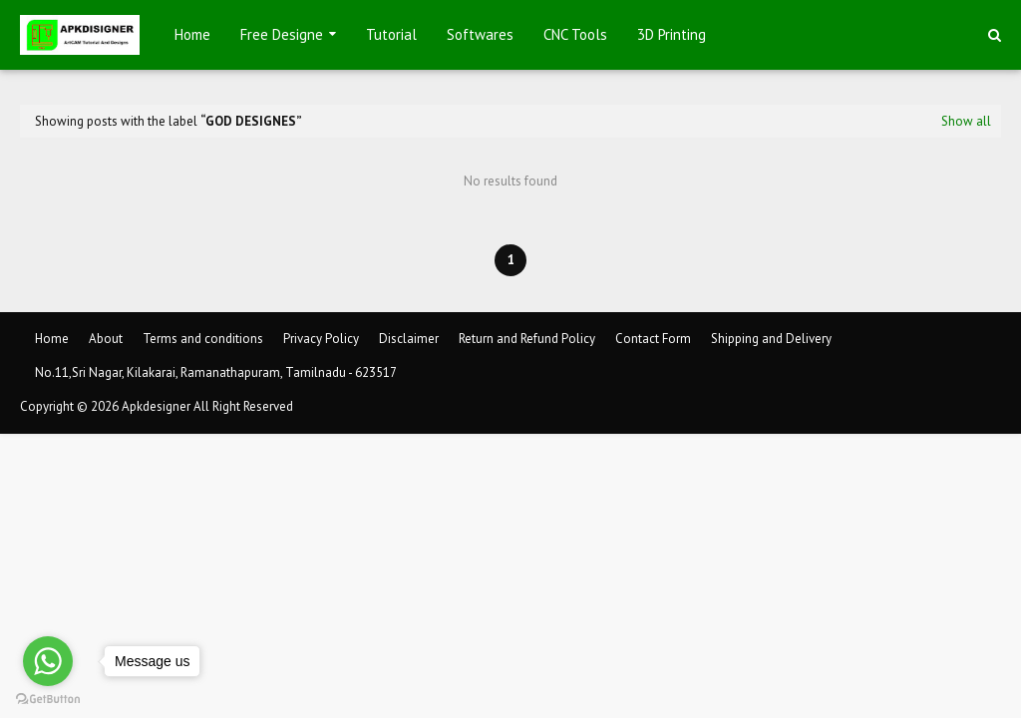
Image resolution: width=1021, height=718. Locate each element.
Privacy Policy (321, 338)
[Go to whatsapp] (48, 661)
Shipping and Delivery (771, 338)
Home (52, 338)
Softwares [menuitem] (480, 34)
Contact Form (653, 338)
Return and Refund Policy (527, 338)
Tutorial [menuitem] (391, 34)
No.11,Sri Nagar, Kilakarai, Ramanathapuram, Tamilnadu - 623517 (216, 372)
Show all (966, 121)
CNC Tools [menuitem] (575, 34)
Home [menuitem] (192, 34)
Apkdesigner (156, 406)
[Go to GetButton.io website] (48, 698)
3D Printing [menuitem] (671, 34)
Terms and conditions (203, 338)
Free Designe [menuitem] (281, 34)
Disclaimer (409, 338)
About (106, 338)
